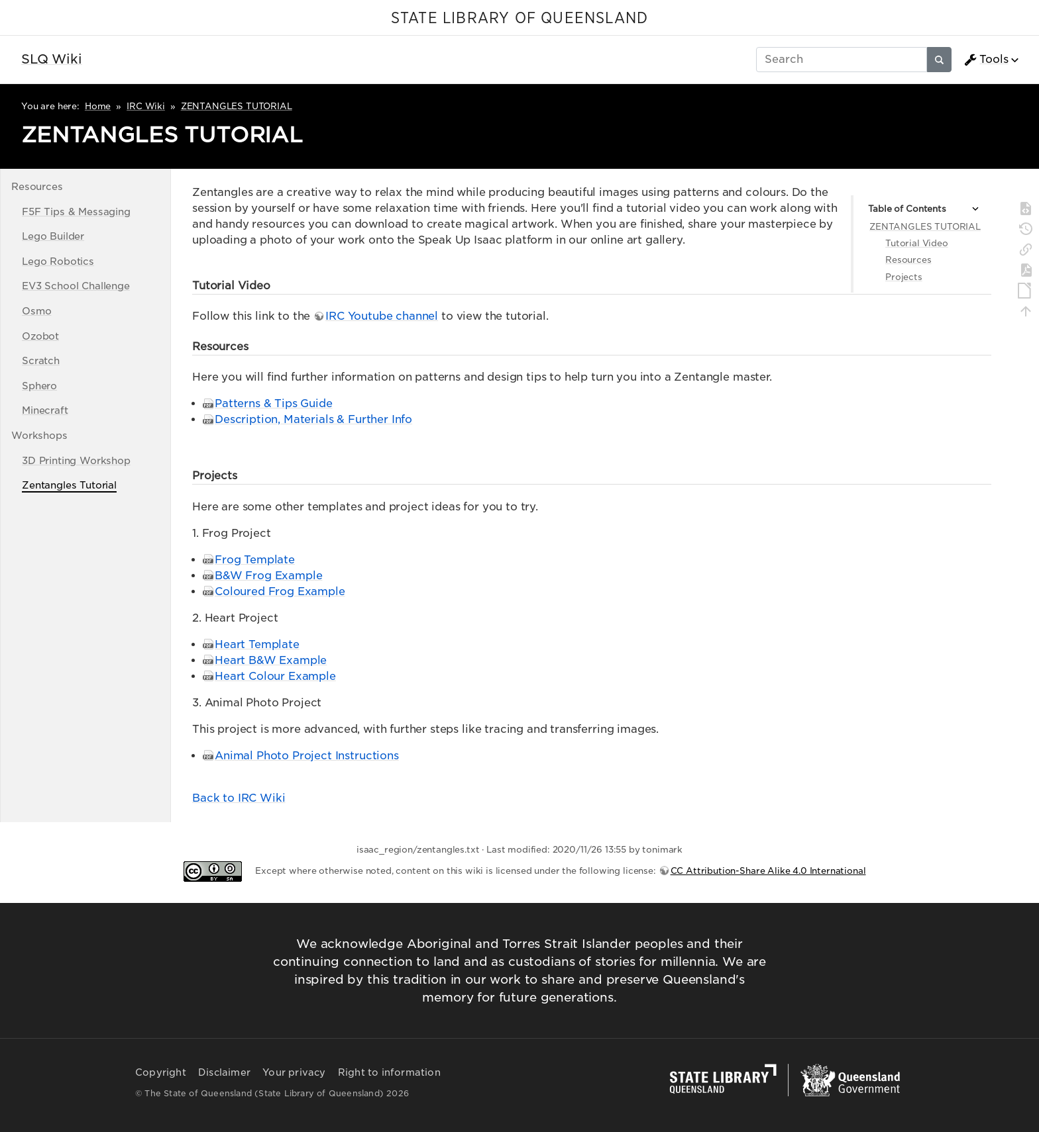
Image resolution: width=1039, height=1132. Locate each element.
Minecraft (45, 410)
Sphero (39, 385)
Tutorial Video (916, 243)
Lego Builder (53, 236)
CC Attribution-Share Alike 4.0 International (768, 871)
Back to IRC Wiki (238, 798)
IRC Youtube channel (381, 316)
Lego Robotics (58, 261)
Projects (903, 277)
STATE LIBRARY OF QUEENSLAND (519, 18)
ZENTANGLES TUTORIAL (236, 106)
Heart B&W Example (271, 660)
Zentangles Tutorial (69, 485)
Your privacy (293, 1072)
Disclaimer (224, 1072)
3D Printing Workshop (76, 460)
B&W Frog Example (268, 575)
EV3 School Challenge (76, 285)
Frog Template (255, 559)
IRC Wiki (146, 106)
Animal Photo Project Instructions (307, 755)
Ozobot (40, 336)
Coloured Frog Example (280, 591)
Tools (986, 59)
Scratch (41, 360)
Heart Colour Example (275, 676)
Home (98, 106)
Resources (908, 260)
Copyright (160, 1072)
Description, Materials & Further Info (313, 419)
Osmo (36, 310)
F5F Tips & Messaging (76, 211)
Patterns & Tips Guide (274, 403)
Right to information (389, 1072)
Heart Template (257, 644)
